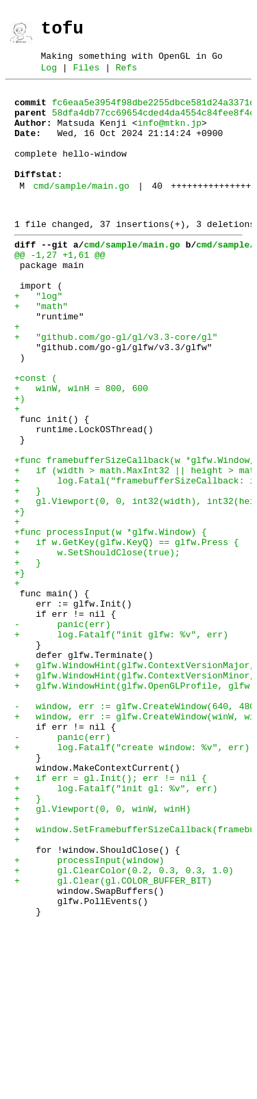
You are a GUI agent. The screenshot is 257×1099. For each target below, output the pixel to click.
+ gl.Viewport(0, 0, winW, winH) (102, 952)
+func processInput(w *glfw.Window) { (110, 619)
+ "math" (41, 349)
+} (19, 595)
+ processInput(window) (89, 1013)
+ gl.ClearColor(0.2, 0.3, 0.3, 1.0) (124, 1026)
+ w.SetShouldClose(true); (97, 644)
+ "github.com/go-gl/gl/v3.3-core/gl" (115, 386)
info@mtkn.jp (169, 137)
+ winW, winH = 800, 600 (81, 447)
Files (86, 75)
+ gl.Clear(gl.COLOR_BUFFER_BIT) (113, 1038)
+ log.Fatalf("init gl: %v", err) (115, 927)
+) (19, 459)
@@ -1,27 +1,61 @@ (60, 287)
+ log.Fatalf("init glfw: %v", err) (121, 743)
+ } (27, 570)
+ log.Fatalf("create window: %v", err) (131, 878)
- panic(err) (62, 730)
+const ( (35, 435)
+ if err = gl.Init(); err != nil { (110, 915)
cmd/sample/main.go (81, 212)
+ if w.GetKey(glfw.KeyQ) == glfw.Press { (126, 632)
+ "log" (38, 336)
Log (49, 75)
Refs (126, 75)
